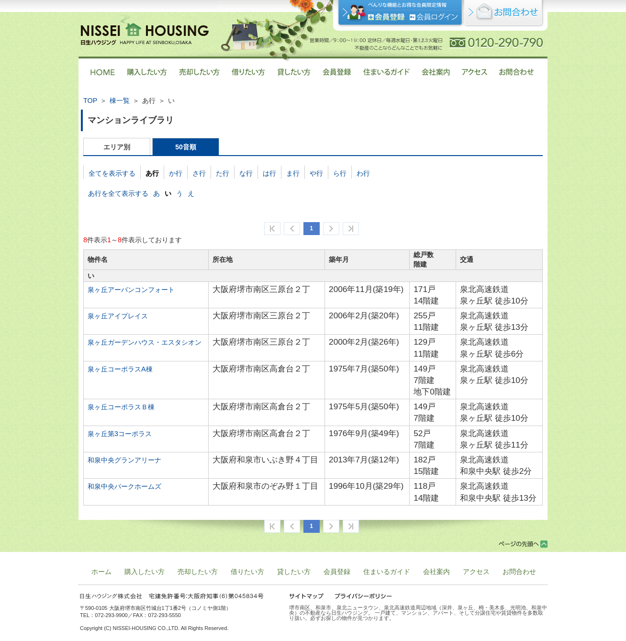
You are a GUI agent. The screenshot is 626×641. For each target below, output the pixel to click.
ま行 (293, 173)
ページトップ (523, 544)
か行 (175, 173)
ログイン (434, 17)
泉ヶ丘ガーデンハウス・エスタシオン (144, 342)
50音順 (185, 147)
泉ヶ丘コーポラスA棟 (120, 369)
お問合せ (503, 14)
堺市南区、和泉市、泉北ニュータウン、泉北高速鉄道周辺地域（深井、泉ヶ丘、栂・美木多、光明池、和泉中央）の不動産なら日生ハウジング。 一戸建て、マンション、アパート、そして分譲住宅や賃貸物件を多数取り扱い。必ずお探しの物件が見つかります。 (418, 613)
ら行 (340, 173)
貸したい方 (294, 571)
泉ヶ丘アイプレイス (118, 316)
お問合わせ (519, 571)
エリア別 (116, 147)
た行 (222, 173)
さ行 (199, 173)
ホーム (101, 571)
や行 (316, 173)
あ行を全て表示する (118, 193)
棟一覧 (120, 100)
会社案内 (436, 571)
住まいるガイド (386, 571)
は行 (269, 173)
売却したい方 (198, 571)
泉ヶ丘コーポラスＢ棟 (121, 407)
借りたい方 (247, 571)
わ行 (363, 173)
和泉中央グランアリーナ (124, 460)
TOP (90, 100)
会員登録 (386, 17)
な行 (246, 173)
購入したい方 (144, 571)
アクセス (476, 571)
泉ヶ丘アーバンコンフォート (131, 289)
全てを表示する (112, 173)
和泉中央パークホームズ (124, 486)
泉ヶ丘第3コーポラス (120, 434)
